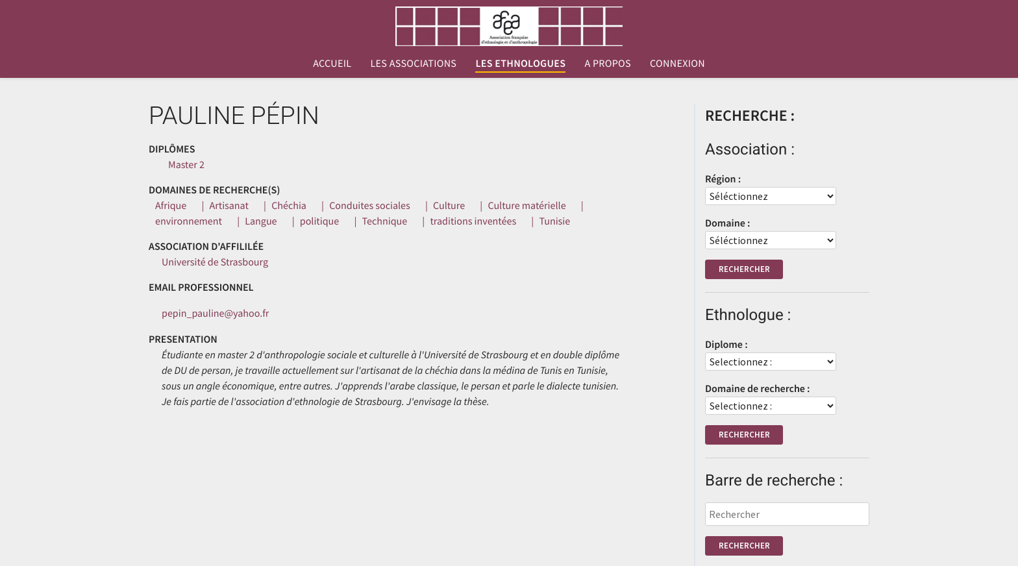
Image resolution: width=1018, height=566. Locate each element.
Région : (723, 179)
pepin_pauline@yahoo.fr (215, 313)
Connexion (677, 63)
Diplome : (726, 344)
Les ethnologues (520, 63)
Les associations (413, 63)
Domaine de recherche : (757, 388)
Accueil (332, 63)
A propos (607, 63)
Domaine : (727, 223)
